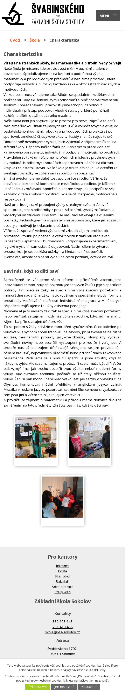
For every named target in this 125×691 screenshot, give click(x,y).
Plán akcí (62, 576)
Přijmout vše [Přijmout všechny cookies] (38, 687)
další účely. (99, 670)
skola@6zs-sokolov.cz (62, 632)
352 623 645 (63, 621)
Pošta (62, 571)
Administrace (63, 586)
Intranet (62, 565)
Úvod (15, 40)
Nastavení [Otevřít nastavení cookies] (88, 687)
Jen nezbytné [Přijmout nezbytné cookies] (64, 687)
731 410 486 (63, 627)
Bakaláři (62, 581)
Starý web (63, 592)
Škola (35, 40)
